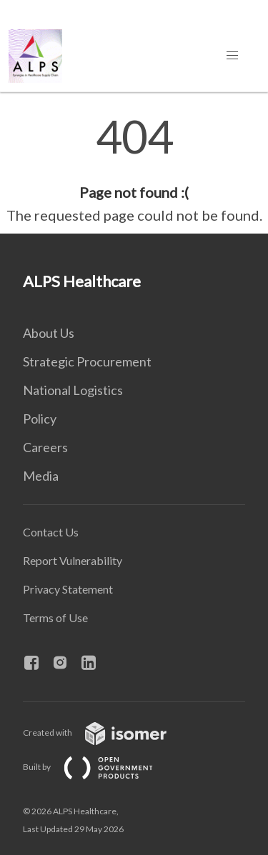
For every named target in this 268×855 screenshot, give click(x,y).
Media (41, 476)
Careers (45, 447)
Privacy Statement (68, 589)
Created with (106, 732)
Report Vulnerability (72, 560)
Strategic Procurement (87, 361)
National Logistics (73, 390)
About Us (48, 333)
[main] (134, 170)
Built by (99, 766)
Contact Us (51, 532)
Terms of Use (55, 617)
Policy (39, 418)
